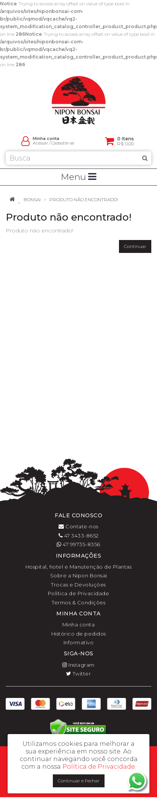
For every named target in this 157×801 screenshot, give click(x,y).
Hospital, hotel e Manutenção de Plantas (78, 567)
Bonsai (32, 199)
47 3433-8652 (79, 535)
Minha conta (78, 624)
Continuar (135, 246)
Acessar (40, 143)
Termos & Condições (78, 602)
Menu (78, 177)
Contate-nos (78, 526)
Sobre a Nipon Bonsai (78, 575)
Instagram (78, 665)
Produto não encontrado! (83, 199)
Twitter (78, 674)
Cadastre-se (62, 143)
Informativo (78, 642)
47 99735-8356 (78, 544)
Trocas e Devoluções (78, 585)
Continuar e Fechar (79, 781)
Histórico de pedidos (78, 634)
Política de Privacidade (78, 593)
